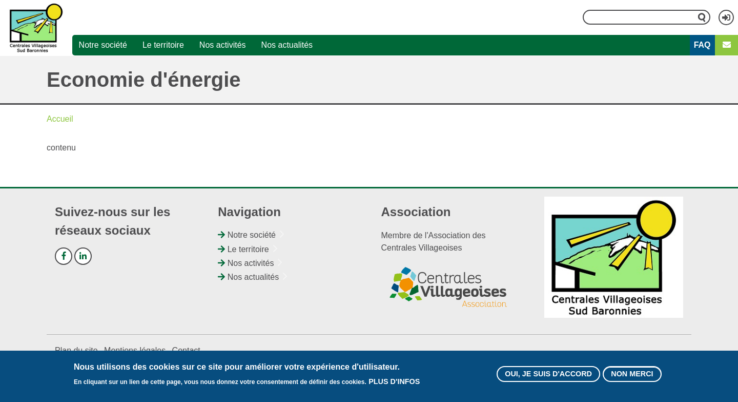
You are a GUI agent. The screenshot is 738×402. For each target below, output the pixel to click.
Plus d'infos (394, 385)
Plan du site (76, 350)
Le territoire (163, 45)
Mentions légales (135, 350)
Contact (186, 350)
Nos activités (222, 45)
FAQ (702, 45)
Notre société (103, 45)
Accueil (60, 118)
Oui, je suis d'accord (548, 377)
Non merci (632, 377)
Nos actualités (287, 45)
